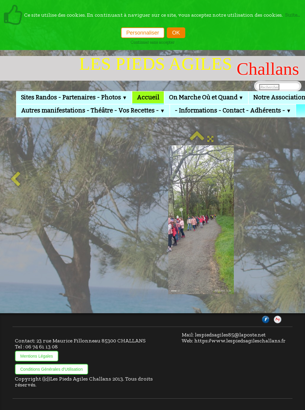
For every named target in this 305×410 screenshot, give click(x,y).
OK (176, 33)
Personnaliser (142, 33)
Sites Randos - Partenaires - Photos (74, 97)
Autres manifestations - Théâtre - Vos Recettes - (93, 110)
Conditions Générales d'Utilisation (51, 369)
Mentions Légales (36, 356)
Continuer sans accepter (152, 42)
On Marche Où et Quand (206, 97)
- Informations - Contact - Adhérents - (233, 110)
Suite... (292, 15)
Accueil (148, 97)
